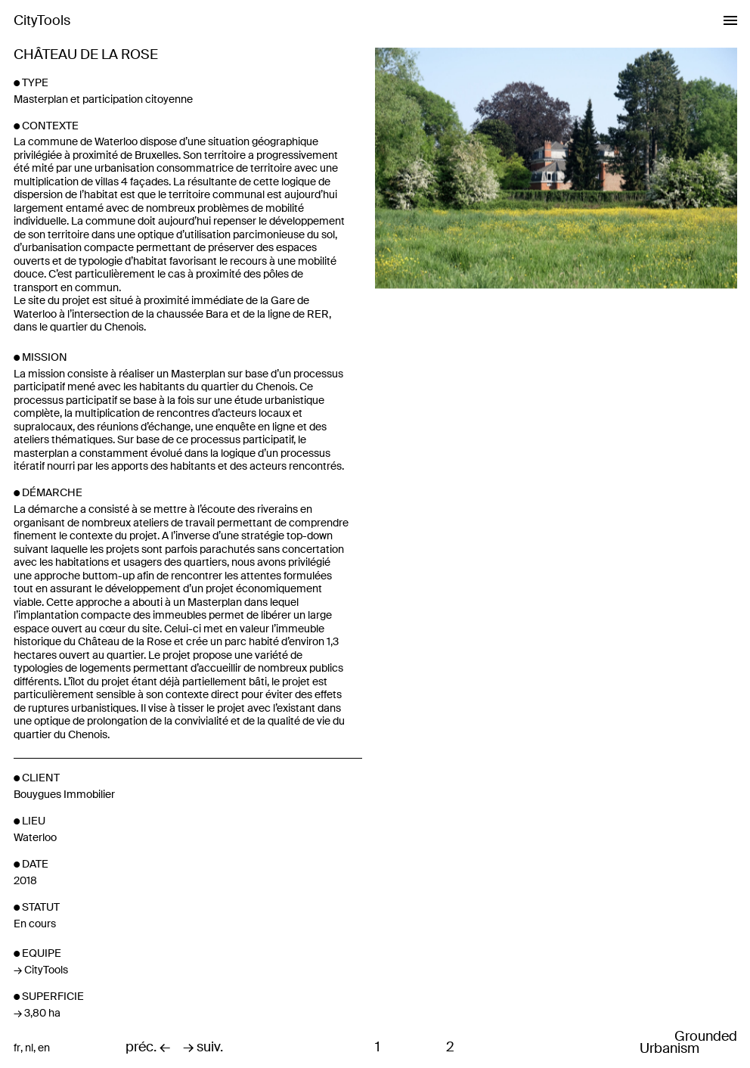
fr (17, 1048)
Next (646, 271)
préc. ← (148, 1047)
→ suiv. (203, 1047)
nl (29, 1048)
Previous (465, 271)
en (44, 1048)
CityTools (42, 20)
